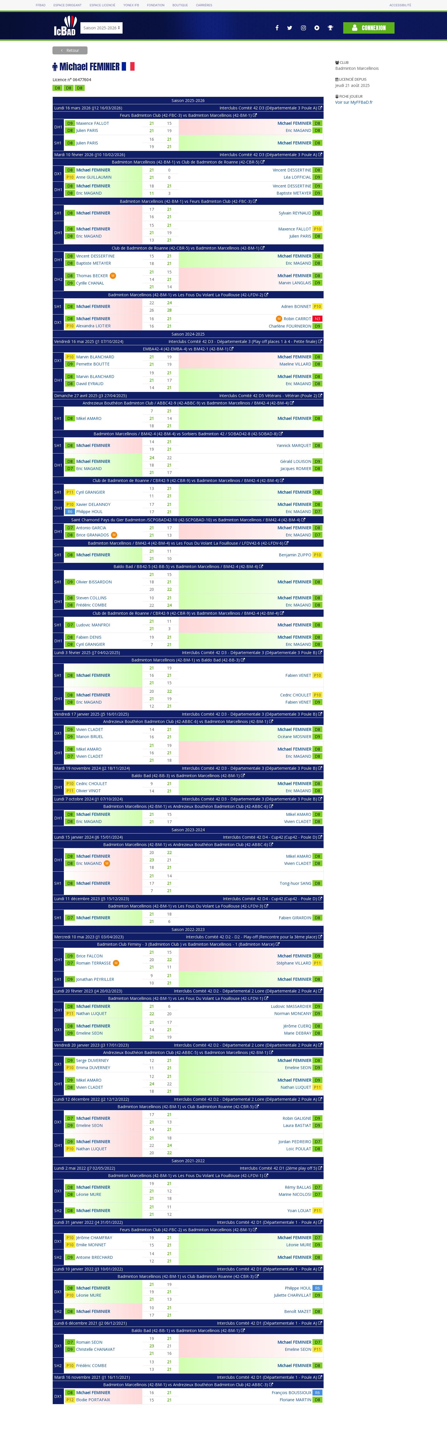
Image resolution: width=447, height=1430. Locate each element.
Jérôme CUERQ (297, 1026)
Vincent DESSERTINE (292, 170)
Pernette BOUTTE (92, 364)
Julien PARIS (87, 130)
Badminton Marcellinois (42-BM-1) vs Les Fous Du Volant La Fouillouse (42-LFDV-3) (188, 906)
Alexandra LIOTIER (93, 325)
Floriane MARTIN (295, 1399)
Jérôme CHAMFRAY (94, 1237)
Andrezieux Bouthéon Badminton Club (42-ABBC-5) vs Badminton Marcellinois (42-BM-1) (188, 1052)
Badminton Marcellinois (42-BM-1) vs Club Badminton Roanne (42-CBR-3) (188, 1276)
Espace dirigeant (68, 5)
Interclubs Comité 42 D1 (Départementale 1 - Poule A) (269, 1222)
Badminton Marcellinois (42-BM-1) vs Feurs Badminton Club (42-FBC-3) (188, 201)
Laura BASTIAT (297, 1125)
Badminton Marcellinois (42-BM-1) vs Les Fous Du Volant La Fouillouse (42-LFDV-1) (188, 998)
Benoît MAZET (297, 1311)
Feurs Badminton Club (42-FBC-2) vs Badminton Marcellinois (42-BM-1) (188, 1229)
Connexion (369, 27)
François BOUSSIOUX (291, 1392)
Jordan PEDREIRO (295, 1141)
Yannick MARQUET (294, 445)
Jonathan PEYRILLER (95, 979)
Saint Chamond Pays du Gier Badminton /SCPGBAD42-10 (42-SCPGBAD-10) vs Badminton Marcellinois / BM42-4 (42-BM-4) (188, 519)
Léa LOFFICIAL (297, 177)
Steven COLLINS (91, 597)
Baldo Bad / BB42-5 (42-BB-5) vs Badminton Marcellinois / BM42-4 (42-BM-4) (188, 566)
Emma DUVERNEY (93, 1067)
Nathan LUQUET (91, 1013)
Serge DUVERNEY (92, 1060)
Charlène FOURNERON (290, 326)
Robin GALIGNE (297, 1118)
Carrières (204, 5)
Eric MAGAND (298, 130)
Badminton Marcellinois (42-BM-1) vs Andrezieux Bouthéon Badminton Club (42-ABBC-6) (188, 806)
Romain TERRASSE (93, 963)
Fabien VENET (298, 675)
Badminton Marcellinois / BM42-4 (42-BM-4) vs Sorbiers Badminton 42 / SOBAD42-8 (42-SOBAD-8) (188, 433)
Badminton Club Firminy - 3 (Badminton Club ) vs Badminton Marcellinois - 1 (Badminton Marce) (188, 944)
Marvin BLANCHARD (95, 356)
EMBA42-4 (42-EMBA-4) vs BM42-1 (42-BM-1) (188, 349)
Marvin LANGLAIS (295, 282)
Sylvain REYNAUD (295, 213)
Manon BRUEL (89, 736)
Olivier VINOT (88, 790)
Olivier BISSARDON (94, 582)
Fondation (155, 5)
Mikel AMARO (88, 418)
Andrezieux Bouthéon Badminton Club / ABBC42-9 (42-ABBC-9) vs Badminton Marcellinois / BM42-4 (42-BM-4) (188, 403)
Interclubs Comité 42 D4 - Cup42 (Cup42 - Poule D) (272, 837)
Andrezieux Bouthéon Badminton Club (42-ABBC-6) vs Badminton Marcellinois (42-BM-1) (188, 721)
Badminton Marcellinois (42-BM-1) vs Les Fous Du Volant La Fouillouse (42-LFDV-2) (188, 294)
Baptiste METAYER (294, 193)
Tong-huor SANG (295, 883)
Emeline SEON (89, 1033)
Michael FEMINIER (294, 123)
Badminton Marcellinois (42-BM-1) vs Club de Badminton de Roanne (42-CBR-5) (188, 162)
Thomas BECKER (92, 275)
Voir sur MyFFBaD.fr (354, 102)
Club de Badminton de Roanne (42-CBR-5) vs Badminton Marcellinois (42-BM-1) (188, 248)
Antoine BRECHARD (94, 1257)
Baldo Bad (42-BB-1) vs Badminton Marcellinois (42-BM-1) (188, 1330)
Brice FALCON (89, 956)
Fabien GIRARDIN (295, 917)
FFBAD (40, 5)
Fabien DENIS (88, 637)
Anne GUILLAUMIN (93, 177)
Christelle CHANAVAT (95, 1349)
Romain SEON (89, 1342)
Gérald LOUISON (295, 461)
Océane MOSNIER (294, 736)
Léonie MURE (88, 1194)
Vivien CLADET (89, 729)
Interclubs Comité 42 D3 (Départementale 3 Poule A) (271, 108)
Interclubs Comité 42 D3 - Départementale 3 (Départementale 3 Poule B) (252, 652)
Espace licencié (102, 5)
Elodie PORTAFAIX (93, 1399)
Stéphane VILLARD (294, 963)
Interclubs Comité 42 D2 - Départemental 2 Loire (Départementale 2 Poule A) (248, 991)
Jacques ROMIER (296, 468)
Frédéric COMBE (91, 605)
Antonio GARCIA (91, 527)
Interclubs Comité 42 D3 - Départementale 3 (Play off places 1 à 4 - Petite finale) (245, 341)
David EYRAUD (89, 383)
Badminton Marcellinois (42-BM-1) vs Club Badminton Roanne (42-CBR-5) (188, 1106)
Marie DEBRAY (297, 1033)
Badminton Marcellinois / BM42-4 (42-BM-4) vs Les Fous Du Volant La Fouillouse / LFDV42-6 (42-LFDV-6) (188, 543)
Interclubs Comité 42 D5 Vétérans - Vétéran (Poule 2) (270, 395)
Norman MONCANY (292, 1013)
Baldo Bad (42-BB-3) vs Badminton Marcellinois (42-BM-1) (188, 775)
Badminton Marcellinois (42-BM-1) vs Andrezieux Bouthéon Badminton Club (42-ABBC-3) (188, 1384)
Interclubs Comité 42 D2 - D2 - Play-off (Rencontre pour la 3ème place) (254, 936)
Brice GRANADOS (92, 535)
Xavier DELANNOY (93, 504)
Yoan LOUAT (299, 1210)
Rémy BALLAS (298, 1187)
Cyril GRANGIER (90, 492)
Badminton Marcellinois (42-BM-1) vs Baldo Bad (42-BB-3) (188, 660)
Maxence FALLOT (92, 123)
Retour (72, 50)
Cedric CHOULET (295, 695)
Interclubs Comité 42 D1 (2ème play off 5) (281, 1168)
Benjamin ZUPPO (295, 554)
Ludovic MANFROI (93, 625)
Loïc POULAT (298, 1148)
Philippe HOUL (89, 511)
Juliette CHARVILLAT (292, 1295)
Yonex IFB (131, 5)
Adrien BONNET (296, 306)
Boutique (180, 5)
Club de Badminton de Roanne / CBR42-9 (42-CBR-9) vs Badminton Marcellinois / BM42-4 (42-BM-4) (188, 480)
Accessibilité (400, 5)
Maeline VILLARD (295, 364)
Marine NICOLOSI (295, 1194)
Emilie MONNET (91, 1244)
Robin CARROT (297, 318)
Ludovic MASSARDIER (291, 1006)
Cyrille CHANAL (90, 283)
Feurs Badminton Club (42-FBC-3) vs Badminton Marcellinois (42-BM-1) (188, 115)
